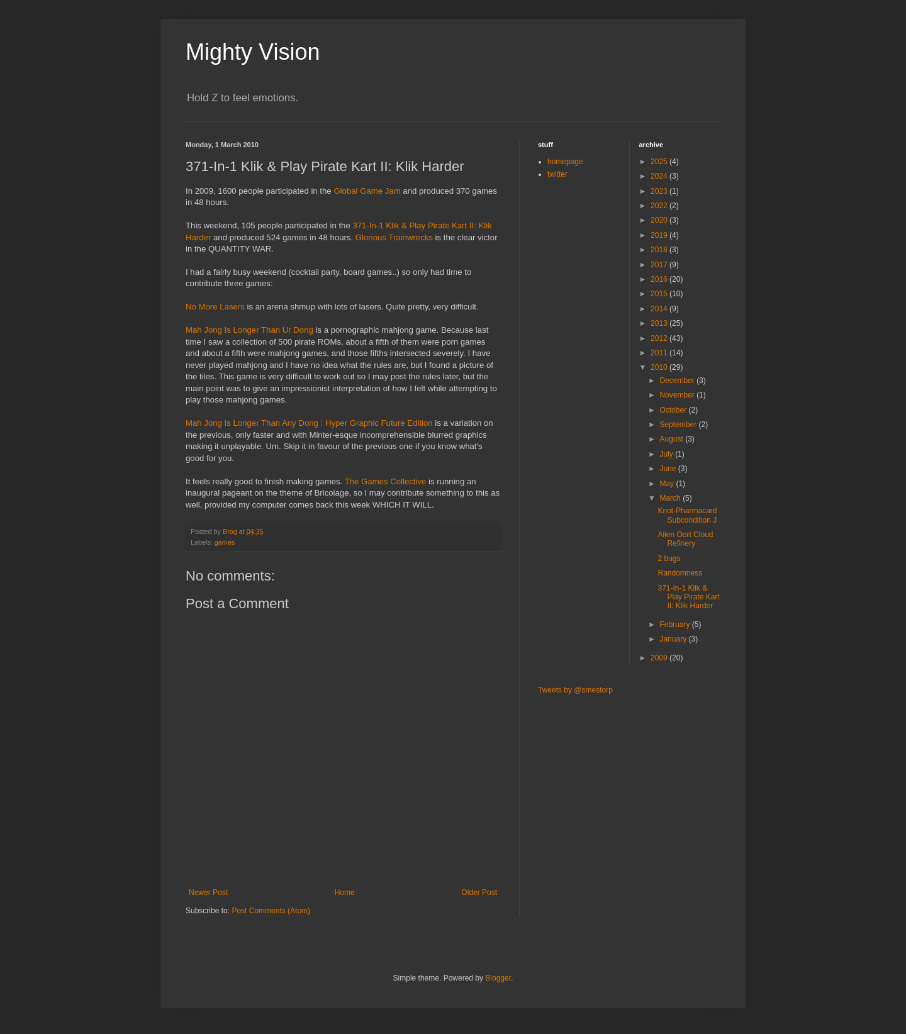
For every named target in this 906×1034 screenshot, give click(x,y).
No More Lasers (215, 306)
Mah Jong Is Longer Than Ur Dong (249, 330)
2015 (660, 293)
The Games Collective (386, 481)
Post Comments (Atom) (271, 910)
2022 (660, 205)
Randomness (679, 573)
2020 (660, 220)
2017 (660, 264)
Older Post (479, 892)
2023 (660, 191)
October (673, 410)
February (675, 624)
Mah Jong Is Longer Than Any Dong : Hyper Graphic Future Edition (309, 423)
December (677, 380)
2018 (660, 249)
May (667, 483)
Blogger (498, 978)
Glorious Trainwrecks (394, 237)
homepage (565, 161)
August (672, 439)
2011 (660, 352)
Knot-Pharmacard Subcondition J (687, 515)
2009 (660, 657)
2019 (660, 235)
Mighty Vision (253, 52)
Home (345, 892)
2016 (660, 279)
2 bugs (668, 558)
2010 (660, 367)
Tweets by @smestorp (575, 690)
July (667, 454)
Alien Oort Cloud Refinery (685, 539)
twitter (557, 174)
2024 (660, 176)
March (671, 498)
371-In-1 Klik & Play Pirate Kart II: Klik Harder (688, 597)
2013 (660, 323)
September (678, 424)
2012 (660, 338)
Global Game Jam (366, 191)
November (677, 395)
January (673, 639)
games (225, 542)
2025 (660, 161)
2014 (660, 308)
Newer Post (208, 892)
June (668, 468)
